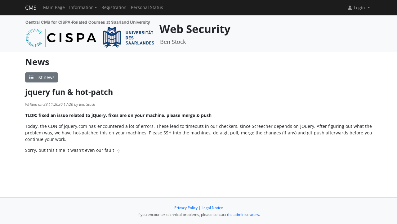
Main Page (54, 7)
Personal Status (147, 7)
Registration (114, 7)
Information (81, 7)
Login (356, 8)
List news (42, 77)
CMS (31, 7)
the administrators (243, 214)
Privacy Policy (186, 207)
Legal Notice (212, 207)
